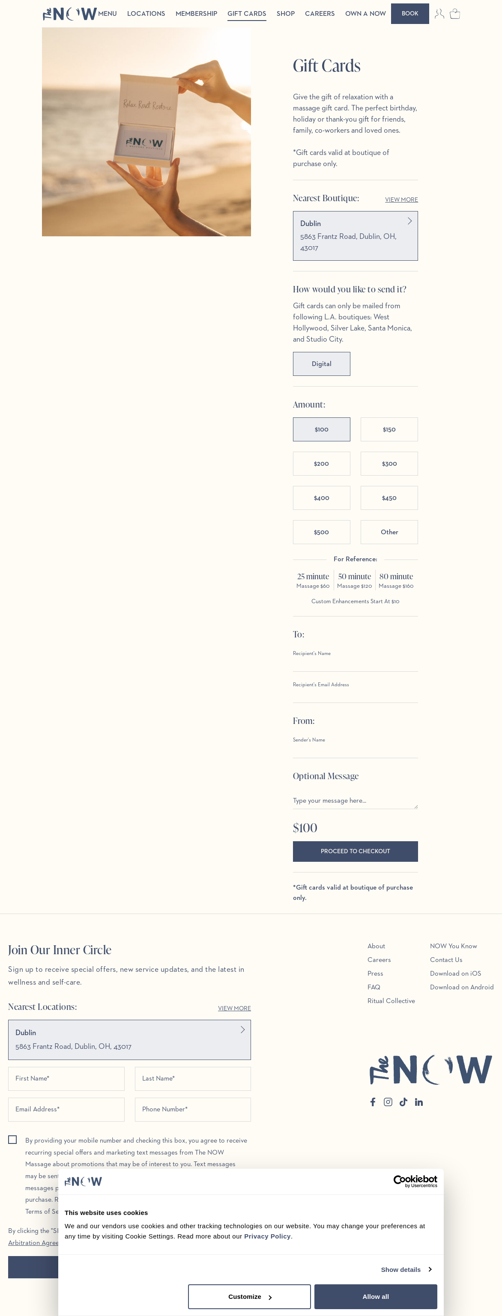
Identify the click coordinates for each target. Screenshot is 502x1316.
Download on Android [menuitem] (462, 987)
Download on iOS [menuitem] (455, 974)
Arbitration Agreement (40, 1244)
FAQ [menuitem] (374, 987)
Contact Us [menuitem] (446, 960)
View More (401, 200)
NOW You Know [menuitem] (453, 946)
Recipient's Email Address (321, 685)
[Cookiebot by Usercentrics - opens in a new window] (399, 1181)
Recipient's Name (312, 653)
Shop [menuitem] (286, 14)
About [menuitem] (376, 946)
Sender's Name (309, 740)
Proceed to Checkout (355, 852)
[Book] (410, 13)
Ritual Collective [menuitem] (391, 1001)
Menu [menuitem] (107, 14)
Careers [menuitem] (320, 14)
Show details (401, 1269)
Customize (250, 1296)
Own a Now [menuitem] (365, 14)
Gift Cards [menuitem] (246, 14)
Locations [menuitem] (146, 14)
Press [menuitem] (375, 974)
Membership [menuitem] (196, 14)
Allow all (376, 1296)
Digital (322, 364)
